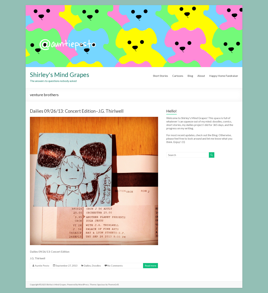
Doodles (96, 265)
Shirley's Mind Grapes (59, 74)
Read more (150, 265)
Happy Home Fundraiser (223, 75)
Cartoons (177, 75)
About (201, 75)
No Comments (115, 265)
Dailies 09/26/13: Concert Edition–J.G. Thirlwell (77, 111)
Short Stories (160, 75)
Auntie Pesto (42, 265)
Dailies (87, 265)
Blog (190, 75)
